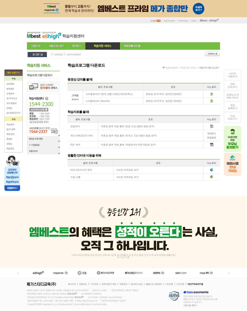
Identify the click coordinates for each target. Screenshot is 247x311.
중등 (13, 78)
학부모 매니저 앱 (132, 46)
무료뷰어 (211, 137)
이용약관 (180, 284)
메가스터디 (60, 272)
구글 (211, 177)
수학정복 (10, 93)
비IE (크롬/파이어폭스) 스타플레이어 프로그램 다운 (211, 94)
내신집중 (10, 83)
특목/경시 (10, 134)
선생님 (9, 108)
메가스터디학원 (105, 272)
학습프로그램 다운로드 (39, 75)
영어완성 (10, 88)
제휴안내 (123, 284)
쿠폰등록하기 (232, 107)
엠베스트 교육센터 (154, 284)
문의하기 (76, 46)
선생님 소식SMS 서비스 (232, 96)
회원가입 (58, 54)
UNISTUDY (183, 272)
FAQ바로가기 (232, 117)
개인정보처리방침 (195, 284)
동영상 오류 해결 (43, 139)
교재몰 (155, 20)
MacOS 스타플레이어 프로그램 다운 (211, 101)
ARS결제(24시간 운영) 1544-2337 (43, 130)
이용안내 (36, 46)
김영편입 (158, 272)
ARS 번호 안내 (38, 109)
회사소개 (72, 284)
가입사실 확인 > (190, 305)
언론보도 (83, 284)
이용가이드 (43, 151)
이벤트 (194, 20)
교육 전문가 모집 (109, 284)
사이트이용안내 (232, 75)
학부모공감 (183, 20)
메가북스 (134, 272)
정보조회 (71, 293)
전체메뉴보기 (212, 53)
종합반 (9, 138)
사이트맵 (169, 284)
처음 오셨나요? (56, 46)
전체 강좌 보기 (232, 85)
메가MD (206, 272)
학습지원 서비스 (102, 46)
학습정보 (10, 148)
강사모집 (94, 284)
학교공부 (10, 124)
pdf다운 (211, 144)
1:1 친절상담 (43, 145)
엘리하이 (38, 272)
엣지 (211, 169)
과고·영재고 (11, 103)
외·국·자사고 (11, 98)
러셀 (82, 272)
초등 (13, 119)
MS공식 (212, 133)
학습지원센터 (169, 20)
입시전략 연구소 (13, 112)
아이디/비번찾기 (74, 54)
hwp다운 (211, 126)
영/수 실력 (10, 129)
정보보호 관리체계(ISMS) (174, 296)
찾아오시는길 (136, 284)
